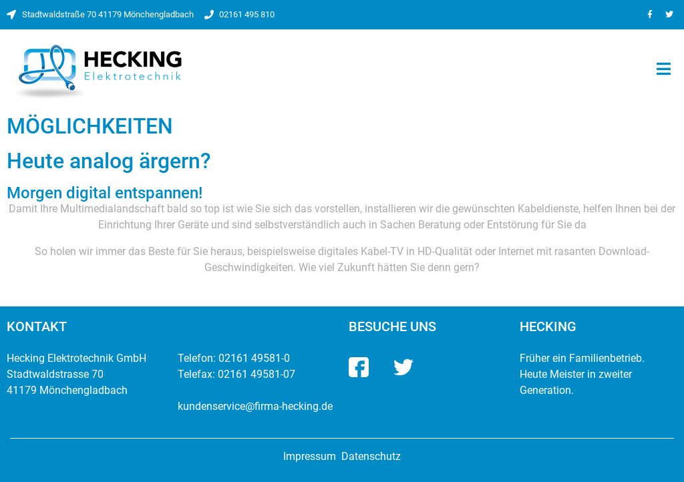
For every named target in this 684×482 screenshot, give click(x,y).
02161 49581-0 (254, 358)
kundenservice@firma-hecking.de (255, 406)
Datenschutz (371, 456)
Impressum (309, 456)
